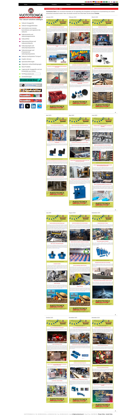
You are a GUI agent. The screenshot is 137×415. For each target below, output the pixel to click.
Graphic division (26, 59)
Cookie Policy (109, 414)
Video (82, 4)
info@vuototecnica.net (78, 414)
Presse (68, 4)
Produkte (54, 4)
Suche (23, 74)
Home (25, 4)
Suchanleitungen (27, 76)
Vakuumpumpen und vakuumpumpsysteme (28, 46)
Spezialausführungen (28, 61)
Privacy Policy (101, 414)
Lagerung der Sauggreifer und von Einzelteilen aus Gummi (32, 70)
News (111, 4)
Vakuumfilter (25, 39)
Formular (96, 13)
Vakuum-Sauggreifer (28, 23)
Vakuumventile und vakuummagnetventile (28, 35)
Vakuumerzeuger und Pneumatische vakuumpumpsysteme (28, 52)
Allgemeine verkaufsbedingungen (31, 64)
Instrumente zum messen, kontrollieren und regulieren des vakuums (31, 30)
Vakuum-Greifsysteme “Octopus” (31, 56)
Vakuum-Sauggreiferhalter (29, 25)
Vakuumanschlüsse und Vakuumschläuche (29, 42)
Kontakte (39, 4)
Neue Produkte (26, 67)
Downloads (97, 4)
